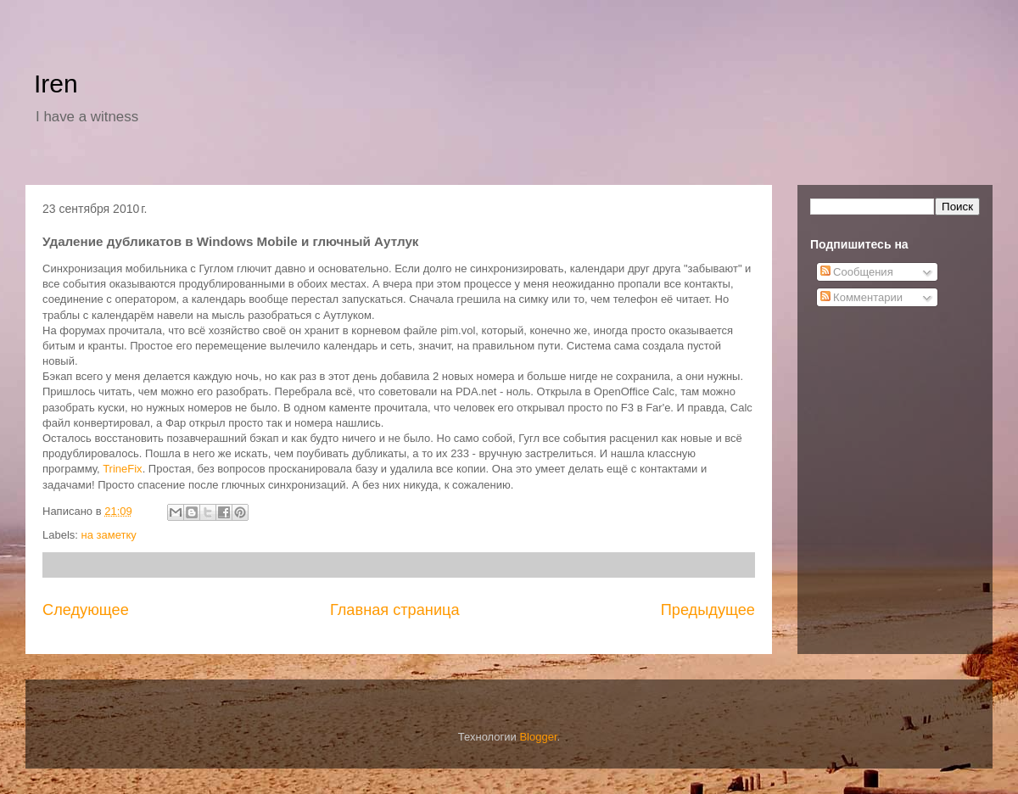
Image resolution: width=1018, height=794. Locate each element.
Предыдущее (708, 609)
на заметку (109, 534)
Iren (56, 84)
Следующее (85, 609)
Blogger (538, 736)
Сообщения (856, 272)
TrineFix (122, 468)
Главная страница (395, 609)
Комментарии (861, 297)
